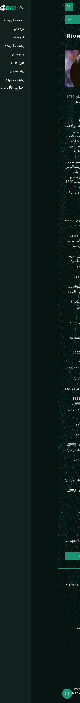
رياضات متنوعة (30, 628)
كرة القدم (70, 614)
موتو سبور (33, 607)
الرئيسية (71, 607)
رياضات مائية (31, 621)
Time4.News (67, 654)
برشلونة (41, 511)
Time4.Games (66, 647)
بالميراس (40, 524)
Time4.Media (66, 661)
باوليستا (60, 524)
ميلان (25, 511)
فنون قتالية (33, 614)
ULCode (25, 692)
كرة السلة (70, 621)
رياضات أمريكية (65, 628)
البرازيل (60, 511)
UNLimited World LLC (63, 692)
